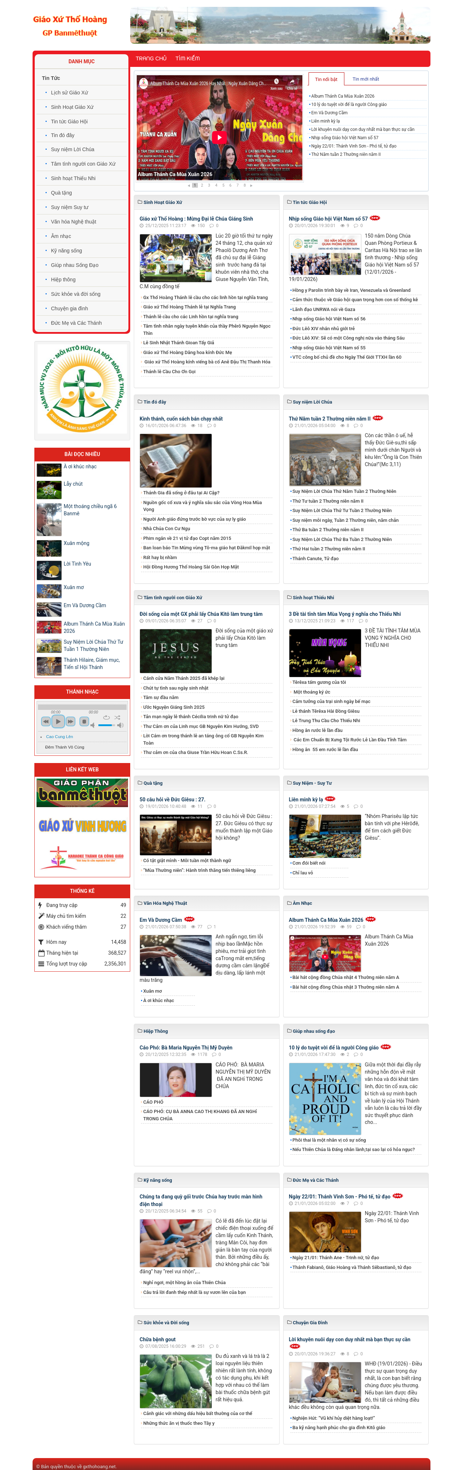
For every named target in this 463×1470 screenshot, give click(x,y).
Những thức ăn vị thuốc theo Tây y (178, 1423)
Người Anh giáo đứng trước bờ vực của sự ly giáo (194, 519)
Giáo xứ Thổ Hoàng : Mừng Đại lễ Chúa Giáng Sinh (196, 219)
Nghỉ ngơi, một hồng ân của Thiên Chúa (184, 1282)
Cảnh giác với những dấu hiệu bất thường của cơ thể (199, 1413)
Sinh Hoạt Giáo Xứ (72, 107)
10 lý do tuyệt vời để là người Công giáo (349, 104)
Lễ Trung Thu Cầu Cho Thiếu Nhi (326, 720)
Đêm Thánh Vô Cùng (64, 747)
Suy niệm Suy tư (69, 207)
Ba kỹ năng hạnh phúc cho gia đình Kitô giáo (339, 1427)
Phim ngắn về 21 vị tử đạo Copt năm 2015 (187, 538)
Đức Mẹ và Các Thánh (76, 323)
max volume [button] (120, 725)
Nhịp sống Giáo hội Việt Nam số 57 (344, 137)
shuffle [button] (117, 717)
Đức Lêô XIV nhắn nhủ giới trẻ (324, 328)
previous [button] (46, 721)
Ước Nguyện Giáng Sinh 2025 (174, 707)
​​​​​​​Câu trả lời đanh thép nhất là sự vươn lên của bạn (194, 1292)
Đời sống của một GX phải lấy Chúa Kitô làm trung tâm (201, 614)
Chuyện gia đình (69, 308)
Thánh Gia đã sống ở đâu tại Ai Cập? (181, 492)
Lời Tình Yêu (77, 564)
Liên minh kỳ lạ (325, 121)
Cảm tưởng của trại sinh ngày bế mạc (332, 701)
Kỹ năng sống (66, 250)
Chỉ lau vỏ (303, 872)
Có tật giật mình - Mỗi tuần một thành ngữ (187, 860)
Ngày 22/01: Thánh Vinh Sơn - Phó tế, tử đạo (353, 146)
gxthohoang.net (99, 1466)
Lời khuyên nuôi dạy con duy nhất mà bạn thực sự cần (363, 129)
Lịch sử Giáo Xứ (69, 92)
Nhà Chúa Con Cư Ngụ (166, 528)
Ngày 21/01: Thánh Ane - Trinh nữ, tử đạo (336, 1257)
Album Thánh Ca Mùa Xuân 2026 (175, 174)
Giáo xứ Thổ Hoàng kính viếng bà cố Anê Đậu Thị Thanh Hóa (207, 362)
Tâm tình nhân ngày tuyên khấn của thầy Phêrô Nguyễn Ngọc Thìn (207, 329)
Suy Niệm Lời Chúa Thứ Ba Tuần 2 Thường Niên (342, 539)
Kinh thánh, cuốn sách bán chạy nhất (181, 419)
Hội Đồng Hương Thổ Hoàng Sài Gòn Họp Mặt (191, 567)
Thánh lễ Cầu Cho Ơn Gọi (169, 371)
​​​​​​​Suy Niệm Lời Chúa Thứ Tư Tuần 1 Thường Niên (93, 645)
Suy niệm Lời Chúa (72, 149)
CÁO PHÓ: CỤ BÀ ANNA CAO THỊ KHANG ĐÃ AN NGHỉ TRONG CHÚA (200, 1115)
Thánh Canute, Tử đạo (316, 558)
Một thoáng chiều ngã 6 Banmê (90, 509)
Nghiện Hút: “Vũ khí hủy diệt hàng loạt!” (334, 1418)
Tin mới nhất (366, 79)
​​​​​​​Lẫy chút (73, 484)
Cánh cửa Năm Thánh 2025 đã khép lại (184, 678)
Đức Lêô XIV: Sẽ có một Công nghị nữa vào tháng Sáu (349, 338)
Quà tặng (61, 193)
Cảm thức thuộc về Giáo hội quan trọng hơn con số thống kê (355, 299)
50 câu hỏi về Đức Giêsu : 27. (172, 799)
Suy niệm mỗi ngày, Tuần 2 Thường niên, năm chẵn (346, 520)
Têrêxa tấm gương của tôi (319, 682)
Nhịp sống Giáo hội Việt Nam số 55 (329, 347)
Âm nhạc (61, 236)
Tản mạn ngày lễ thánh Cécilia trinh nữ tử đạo (190, 716)
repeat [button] (106, 717)
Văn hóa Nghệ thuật (73, 222)
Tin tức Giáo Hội (69, 121)
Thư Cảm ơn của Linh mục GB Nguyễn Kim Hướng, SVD (201, 726)
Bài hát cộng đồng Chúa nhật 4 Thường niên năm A (346, 977)
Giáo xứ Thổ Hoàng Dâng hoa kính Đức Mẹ (187, 352)
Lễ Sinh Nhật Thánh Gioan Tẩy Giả (178, 342)
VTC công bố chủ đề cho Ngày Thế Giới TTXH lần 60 (347, 357)
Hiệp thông (63, 279)
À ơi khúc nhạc (158, 1000)
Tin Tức (51, 78)
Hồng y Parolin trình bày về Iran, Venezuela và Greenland (352, 290)
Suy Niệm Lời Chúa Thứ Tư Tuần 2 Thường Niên (342, 510)
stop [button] (84, 721)
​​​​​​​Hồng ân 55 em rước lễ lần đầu (325, 749)
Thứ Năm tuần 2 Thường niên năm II (346, 154)
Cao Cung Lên (59, 736)
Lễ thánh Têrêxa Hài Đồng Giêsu (326, 711)
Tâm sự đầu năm (161, 697)
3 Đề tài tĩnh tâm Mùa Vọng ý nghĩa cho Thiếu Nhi (345, 614)
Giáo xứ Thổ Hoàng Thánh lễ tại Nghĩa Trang (189, 307)
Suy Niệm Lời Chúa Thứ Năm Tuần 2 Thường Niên (344, 491)
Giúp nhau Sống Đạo (74, 265)
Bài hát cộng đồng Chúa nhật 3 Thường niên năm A (346, 987)
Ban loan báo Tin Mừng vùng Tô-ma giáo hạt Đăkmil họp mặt (206, 547)
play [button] (58, 721)
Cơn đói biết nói (309, 863)
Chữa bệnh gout (158, 1339)
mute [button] (93, 725)
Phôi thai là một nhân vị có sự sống (329, 1140)
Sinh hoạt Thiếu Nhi (73, 178)
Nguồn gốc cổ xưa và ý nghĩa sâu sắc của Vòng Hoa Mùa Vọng (202, 506)
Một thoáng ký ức (311, 692)
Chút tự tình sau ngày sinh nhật (175, 688)
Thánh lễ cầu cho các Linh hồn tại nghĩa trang (190, 316)
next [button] (70, 721)
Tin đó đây (63, 135)
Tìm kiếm (187, 58)
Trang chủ (151, 58)
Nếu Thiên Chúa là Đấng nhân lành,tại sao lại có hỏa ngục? (354, 1149)
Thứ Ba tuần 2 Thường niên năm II (328, 529)
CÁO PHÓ (153, 1102)
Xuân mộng (76, 543)
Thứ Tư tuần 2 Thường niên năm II (328, 501)
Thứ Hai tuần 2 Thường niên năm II (329, 548)
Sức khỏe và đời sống (76, 294)
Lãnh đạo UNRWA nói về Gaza (324, 309)
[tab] (326, 78)
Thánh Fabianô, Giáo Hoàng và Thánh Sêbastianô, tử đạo (352, 1267)
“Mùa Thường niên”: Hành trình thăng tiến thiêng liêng (199, 870)
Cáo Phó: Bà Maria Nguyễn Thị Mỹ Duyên (186, 1048)
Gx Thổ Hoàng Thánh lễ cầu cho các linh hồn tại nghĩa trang (205, 297)
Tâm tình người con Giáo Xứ (83, 164)
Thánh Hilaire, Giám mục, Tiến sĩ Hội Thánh (92, 663)
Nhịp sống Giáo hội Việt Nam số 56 (329, 318)
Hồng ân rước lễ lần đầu (318, 730)
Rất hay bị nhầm (160, 557)
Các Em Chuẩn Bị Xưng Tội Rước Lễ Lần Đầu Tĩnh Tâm (350, 739)
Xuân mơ (152, 991)
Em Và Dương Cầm (329, 112)
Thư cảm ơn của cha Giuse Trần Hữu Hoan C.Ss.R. (195, 752)
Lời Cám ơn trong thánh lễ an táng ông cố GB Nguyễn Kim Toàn (203, 739)
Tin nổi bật (326, 79)
